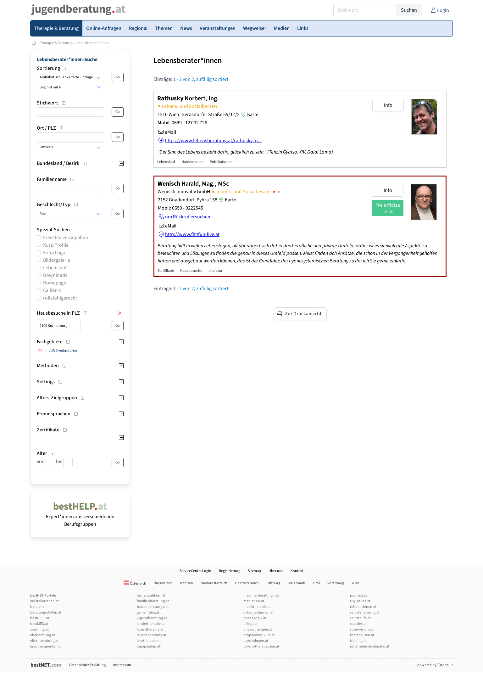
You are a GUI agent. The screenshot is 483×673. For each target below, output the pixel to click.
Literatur (215, 270)
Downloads (55, 275)
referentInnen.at (363, 606)
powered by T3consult (435, 665)
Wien (355, 583)
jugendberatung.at (152, 618)
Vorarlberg (335, 583)
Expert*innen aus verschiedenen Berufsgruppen (80, 517)
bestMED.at (39, 623)
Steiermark (296, 583)
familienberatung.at (153, 601)
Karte (249, 114)
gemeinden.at (148, 612)
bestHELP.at (39, 618)
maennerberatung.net (261, 595)
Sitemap (254, 571)
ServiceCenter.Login (195, 571)
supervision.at (361, 629)
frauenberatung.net (153, 606)
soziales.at (358, 623)
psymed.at (358, 595)
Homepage (54, 282)
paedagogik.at (254, 618)
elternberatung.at (44, 640)
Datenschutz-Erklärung (87, 665)
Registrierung (229, 571)
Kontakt (297, 571)
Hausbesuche (192, 162)
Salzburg (273, 583)
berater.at (38, 606)
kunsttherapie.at (150, 629)
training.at (358, 640)
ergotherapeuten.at (46, 646)
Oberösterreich (247, 583)
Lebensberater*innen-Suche (67, 59)
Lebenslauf (55, 267)
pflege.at (250, 623)
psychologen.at (255, 640)
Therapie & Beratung (56, 43)
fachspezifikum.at (151, 595)
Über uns (276, 571)
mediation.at (253, 601)
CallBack (52, 290)
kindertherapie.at (151, 623)
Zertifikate (166, 270)
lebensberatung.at (151, 635)
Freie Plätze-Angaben (65, 237)
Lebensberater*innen (92, 43)
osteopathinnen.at (258, 612)
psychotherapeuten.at (261, 646)
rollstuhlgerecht (60, 297)
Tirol (316, 583)
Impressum (122, 665)
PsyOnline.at (360, 601)
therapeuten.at (362, 635)
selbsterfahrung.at (365, 612)
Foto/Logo (54, 252)
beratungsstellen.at (45, 612)
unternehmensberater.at (369, 646)
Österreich (135, 583)
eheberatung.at (42, 635)
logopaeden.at (148, 646)
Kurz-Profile (56, 245)
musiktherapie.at (257, 606)
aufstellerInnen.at (44, 601)
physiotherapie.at (257, 629)
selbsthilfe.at (360, 618)
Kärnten (186, 583)
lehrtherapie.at (149, 640)
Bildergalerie (56, 260)
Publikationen (221, 162)
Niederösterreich (214, 583)
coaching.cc (39, 629)
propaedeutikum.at (259, 635)
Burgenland (163, 583)
